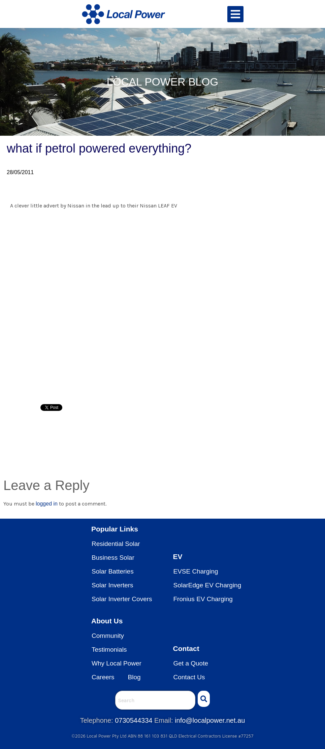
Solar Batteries (113, 571)
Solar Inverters (112, 585)
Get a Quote (190, 663)
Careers (103, 677)
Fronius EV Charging (203, 599)
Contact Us (189, 677)
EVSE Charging (195, 571)
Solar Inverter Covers (122, 599)
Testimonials (109, 649)
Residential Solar (116, 543)
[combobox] (155, 700)
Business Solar (113, 557)
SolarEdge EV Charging (207, 585)
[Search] (204, 699)
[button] (235, 14)
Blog (134, 677)
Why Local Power (116, 663)
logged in (47, 504)
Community (108, 635)
